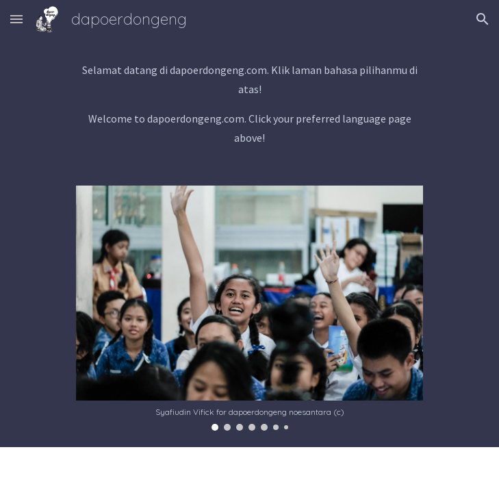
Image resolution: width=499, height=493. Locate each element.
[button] (16, 19)
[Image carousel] (249, 308)
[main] (249, 104)
